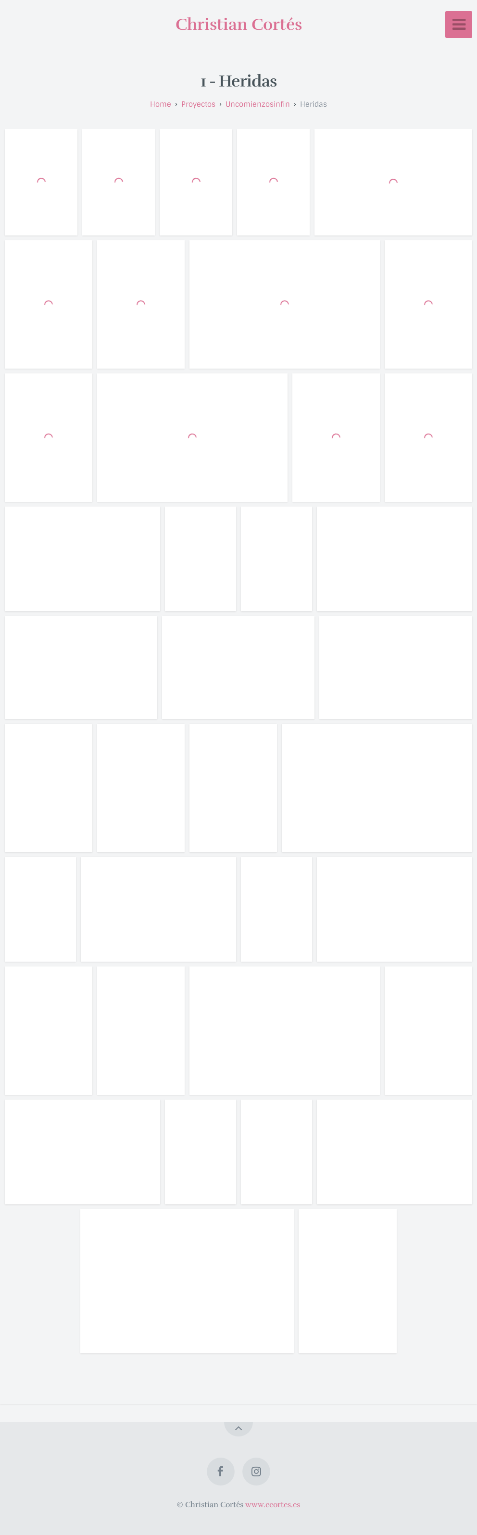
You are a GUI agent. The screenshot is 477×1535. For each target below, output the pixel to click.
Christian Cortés (239, 24)
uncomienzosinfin (258, 104)
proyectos (198, 104)
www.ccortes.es (272, 1505)
